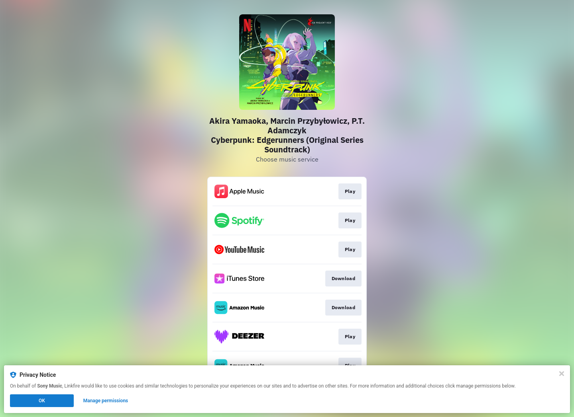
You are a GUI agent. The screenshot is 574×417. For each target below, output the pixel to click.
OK (42, 400)
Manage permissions (105, 400)
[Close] (561, 373)
